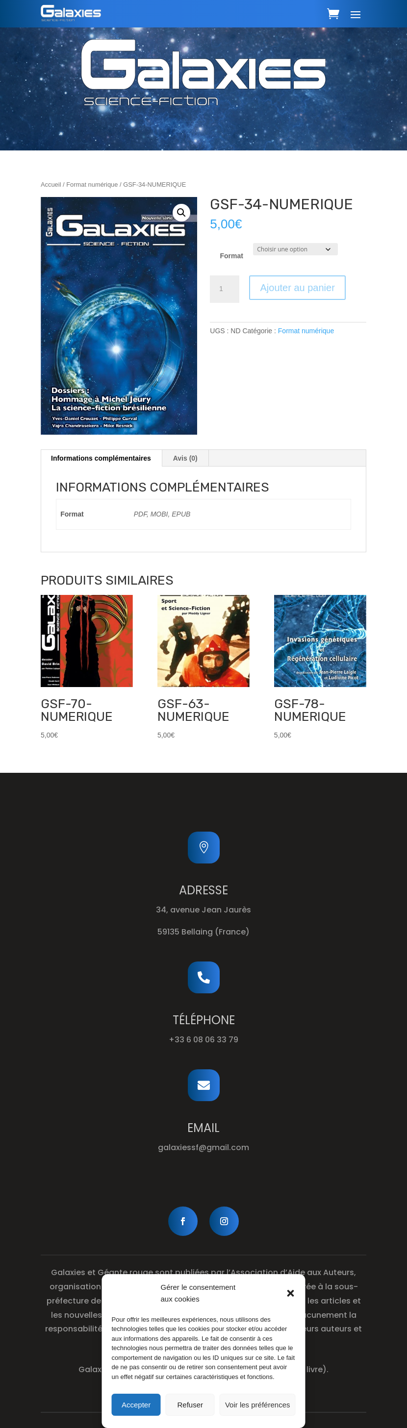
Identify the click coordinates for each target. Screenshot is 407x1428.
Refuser (191, 1405)
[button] (291, 1293)
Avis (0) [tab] (185, 458)
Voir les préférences (257, 1405)
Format (231, 256)
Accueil (51, 184)
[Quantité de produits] (224, 289)
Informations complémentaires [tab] (101, 458)
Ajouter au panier (297, 287)
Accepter (136, 1405)
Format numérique (92, 184)
